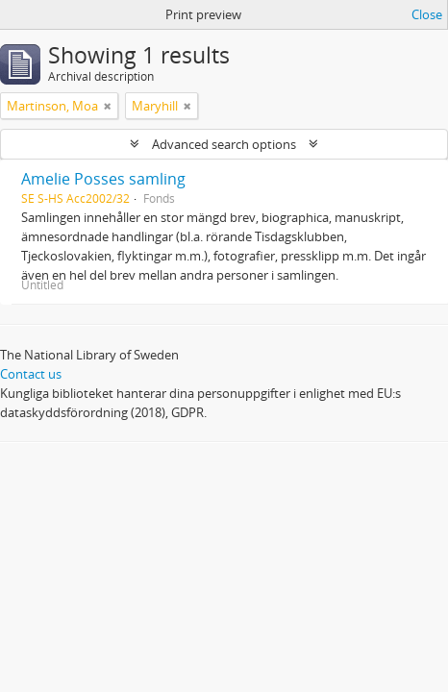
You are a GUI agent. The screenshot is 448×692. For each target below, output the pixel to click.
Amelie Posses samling (103, 178)
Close (426, 14)
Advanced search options (224, 144)
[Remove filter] (108, 105)
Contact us (31, 374)
